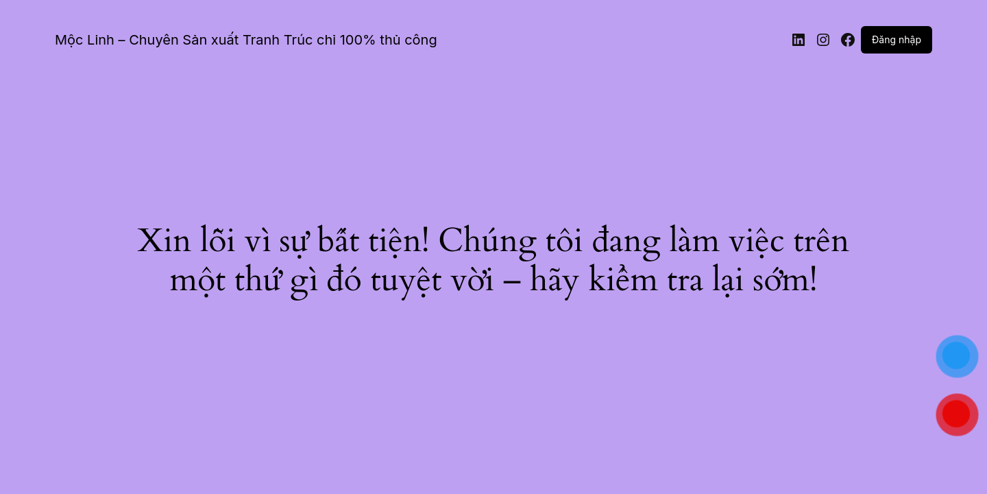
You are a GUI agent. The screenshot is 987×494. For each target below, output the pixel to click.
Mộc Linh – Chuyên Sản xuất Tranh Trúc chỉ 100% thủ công (246, 40)
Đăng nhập (896, 39)
